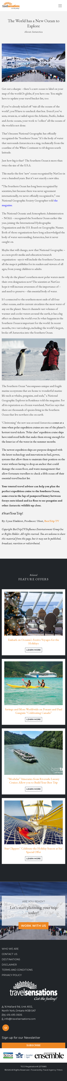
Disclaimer (9, 964)
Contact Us (9, 954)
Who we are (10, 948)
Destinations (11, 959)
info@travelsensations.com (20, 1019)
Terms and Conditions (17, 969)
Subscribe (33, 1045)
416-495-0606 (14, 1014)
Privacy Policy (12, 975)
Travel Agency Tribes (52, 1070)
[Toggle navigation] (60, 6)
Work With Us (33, 925)
